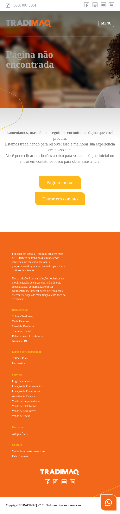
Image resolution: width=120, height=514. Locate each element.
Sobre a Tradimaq (22, 316)
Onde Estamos (20, 321)
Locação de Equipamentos (27, 386)
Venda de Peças (21, 415)
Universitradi (19, 363)
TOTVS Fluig (20, 358)
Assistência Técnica (23, 396)
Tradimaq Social (21, 331)
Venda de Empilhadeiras (26, 401)
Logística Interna (22, 381)
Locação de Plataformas (26, 391)
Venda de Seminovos (24, 411)
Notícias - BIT (20, 341)
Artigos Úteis (19, 434)
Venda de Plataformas (24, 406)
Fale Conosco (20, 456)
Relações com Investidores (27, 336)
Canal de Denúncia (23, 326)
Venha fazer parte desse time (28, 451)
